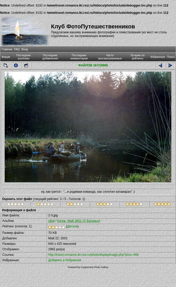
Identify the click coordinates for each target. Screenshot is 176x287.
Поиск (171, 56)
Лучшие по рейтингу (138, 57)
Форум (6, 56)
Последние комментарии (79, 57)
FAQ (17, 49)
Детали (72, 226)
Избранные (157, 56)
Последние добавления (50, 57)
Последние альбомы (23, 57)
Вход (25, 49)
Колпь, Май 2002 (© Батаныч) (78, 221)
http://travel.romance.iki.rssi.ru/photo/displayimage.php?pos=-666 (93, 255)
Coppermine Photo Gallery (94, 267)
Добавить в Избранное (64, 260)
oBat (51, 221)
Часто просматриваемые (110, 57)
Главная (7, 49)
